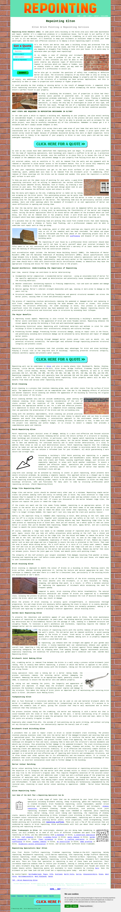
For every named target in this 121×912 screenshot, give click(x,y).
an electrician (63, 842)
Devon (50, 876)
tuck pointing (87, 808)
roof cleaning (27, 837)
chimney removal (39, 842)
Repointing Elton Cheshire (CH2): (26, 32)
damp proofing (86, 842)
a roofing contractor (75, 839)
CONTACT (96, 16)
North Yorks (69, 874)
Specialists (32, 896)
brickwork (67, 94)
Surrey (79, 874)
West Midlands (41, 876)
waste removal (73, 837)
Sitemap (13, 896)
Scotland (58, 874)
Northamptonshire (26, 876)
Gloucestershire (90, 874)
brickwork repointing (48, 811)
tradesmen (90, 844)
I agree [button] (67, 906)
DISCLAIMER (104, 16)
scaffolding (75, 236)
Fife (51, 874)
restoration (42, 701)
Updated (39, 896)
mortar (50, 47)
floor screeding (46, 839)
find (19, 852)
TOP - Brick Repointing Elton (24, 880)
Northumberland (35, 874)
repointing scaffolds (55, 822)
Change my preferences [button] (86, 906)
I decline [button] (74, 906)
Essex (101, 874)
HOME (79, 16)
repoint (42, 116)
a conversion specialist (84, 835)
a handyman (59, 835)
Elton (49, 366)
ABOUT (90, 16)
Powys (45, 874)
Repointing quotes (42, 868)
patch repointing (81, 473)
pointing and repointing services (26, 826)
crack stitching (95, 744)
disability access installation (32, 844)
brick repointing (19, 87)
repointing (80, 41)
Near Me (51, 896)
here (97, 868)
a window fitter (50, 837)
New (26, 896)
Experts (45, 896)
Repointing (16, 366)
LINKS (84, 16)
